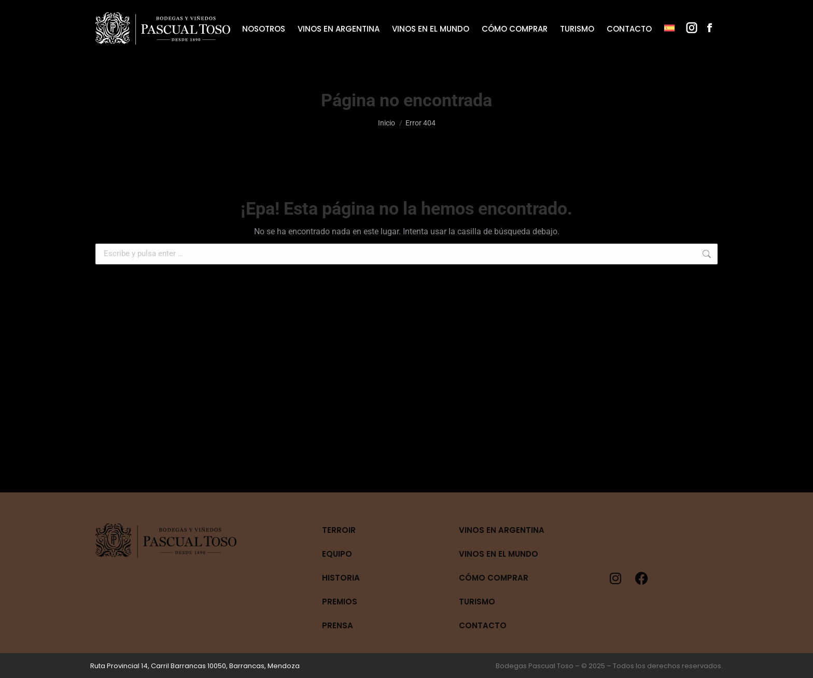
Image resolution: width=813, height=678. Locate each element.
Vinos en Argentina (501, 530)
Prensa (337, 625)
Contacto (483, 625)
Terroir (339, 530)
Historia (341, 577)
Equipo (337, 553)
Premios (339, 601)
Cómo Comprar (493, 577)
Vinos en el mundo (498, 553)
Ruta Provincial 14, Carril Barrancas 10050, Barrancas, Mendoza (195, 666)
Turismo (477, 601)
